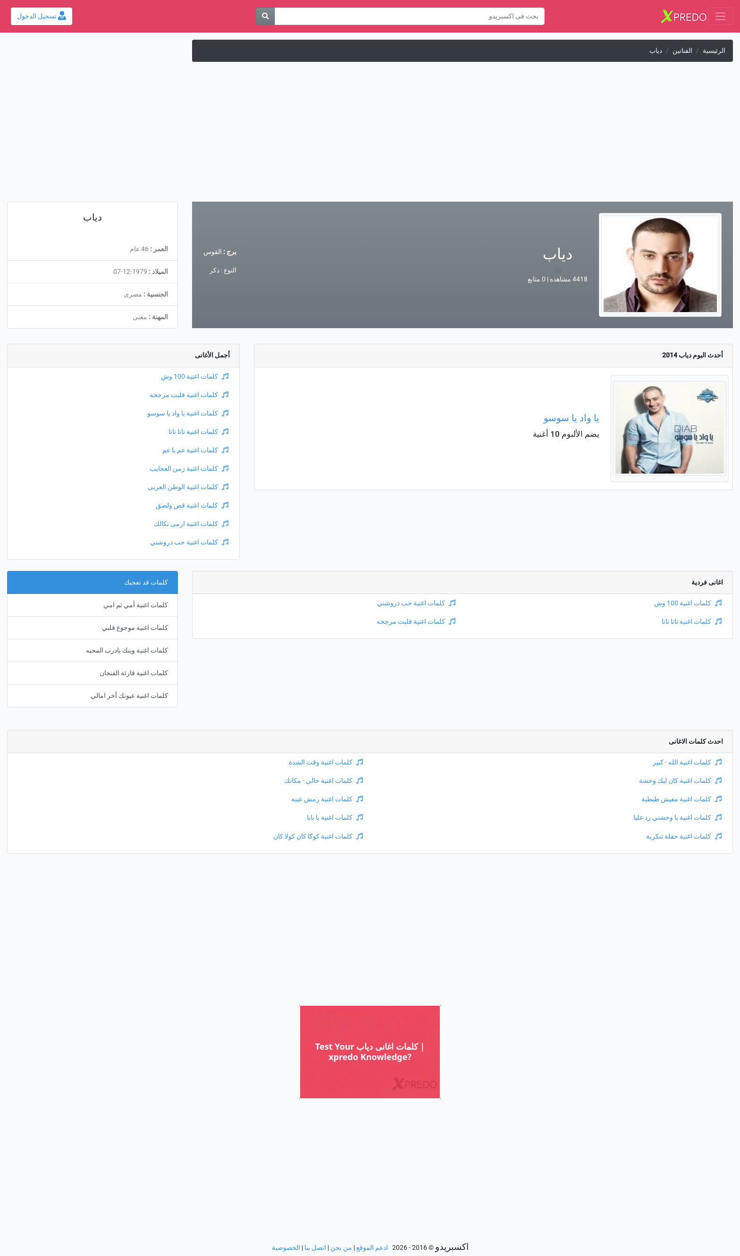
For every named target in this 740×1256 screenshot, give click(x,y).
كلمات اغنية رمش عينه (327, 799)
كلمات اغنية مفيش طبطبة (681, 799)
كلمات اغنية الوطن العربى (188, 487)
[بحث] (265, 16)
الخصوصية (286, 1248)
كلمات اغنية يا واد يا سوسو (187, 413)
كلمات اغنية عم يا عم (195, 450)
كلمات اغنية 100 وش (194, 377)
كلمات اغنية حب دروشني (189, 542)
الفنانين (682, 51)
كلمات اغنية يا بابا (335, 818)
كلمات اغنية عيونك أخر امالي (129, 696)
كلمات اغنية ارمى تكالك (191, 524)
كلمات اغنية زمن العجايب (189, 469)
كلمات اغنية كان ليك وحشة (680, 781)
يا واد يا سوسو (571, 418)
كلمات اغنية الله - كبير (687, 762)
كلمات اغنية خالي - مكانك (323, 781)
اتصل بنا (315, 1248)
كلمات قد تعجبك (146, 582)
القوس (212, 252)
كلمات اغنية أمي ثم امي (135, 605)
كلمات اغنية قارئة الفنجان (134, 673)
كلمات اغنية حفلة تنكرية (684, 836)
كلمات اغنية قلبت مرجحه (189, 395)
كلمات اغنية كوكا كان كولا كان (318, 836)
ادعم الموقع (372, 1248)
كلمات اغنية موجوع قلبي (135, 628)
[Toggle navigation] (720, 16)
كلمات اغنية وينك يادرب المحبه (127, 650)
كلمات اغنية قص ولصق (192, 505)
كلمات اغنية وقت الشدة (326, 762)
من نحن (341, 1248)
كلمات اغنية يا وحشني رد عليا (677, 818)
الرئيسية (714, 51)
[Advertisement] (370, 135)
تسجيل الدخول (41, 16)
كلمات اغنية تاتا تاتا (198, 432)
